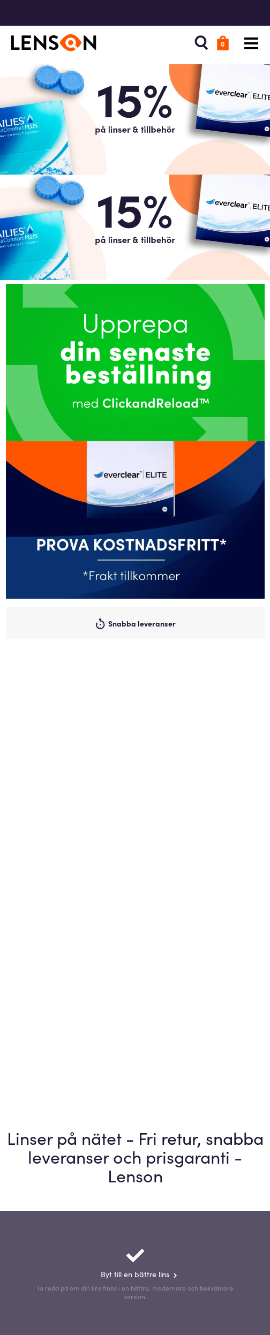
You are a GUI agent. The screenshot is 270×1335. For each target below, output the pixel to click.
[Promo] (135, 520)
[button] (201, 42)
